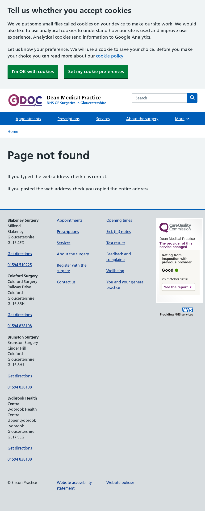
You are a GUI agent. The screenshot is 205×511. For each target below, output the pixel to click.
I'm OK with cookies (33, 71)
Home (13, 131)
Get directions (20, 253)
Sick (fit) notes (118, 231)
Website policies (120, 482)
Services (103, 118)
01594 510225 (20, 264)
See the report (176, 287)
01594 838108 (20, 325)
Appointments (28, 118)
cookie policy (109, 56)
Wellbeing (115, 270)
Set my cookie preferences (96, 71)
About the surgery (142, 118)
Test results (115, 243)
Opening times (119, 220)
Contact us (66, 282)
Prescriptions (68, 118)
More (182, 119)
